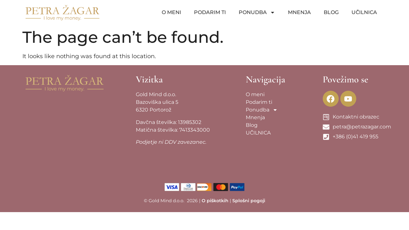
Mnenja (299, 12)
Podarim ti (210, 12)
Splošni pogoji (248, 200)
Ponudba (257, 12)
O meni (171, 12)
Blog (331, 12)
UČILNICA (364, 12)
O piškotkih (215, 200)
